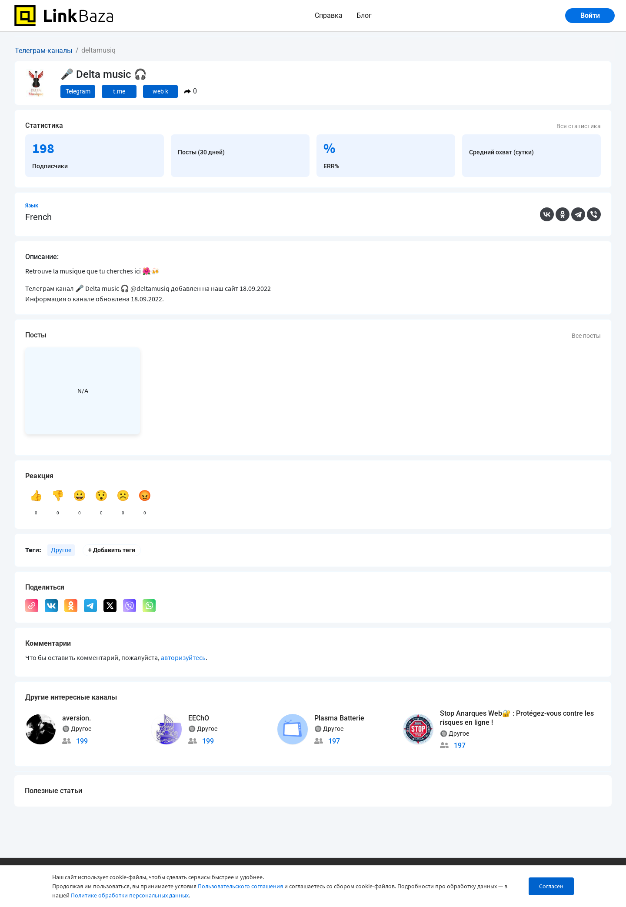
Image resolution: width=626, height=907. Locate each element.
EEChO (198, 718)
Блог (364, 15)
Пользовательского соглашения (240, 886)
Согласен (551, 886)
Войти (590, 15)
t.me (119, 91)
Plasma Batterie (339, 718)
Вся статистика (578, 126)
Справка (329, 15)
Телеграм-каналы (43, 51)
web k (160, 91)
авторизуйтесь (183, 657)
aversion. (76, 718)
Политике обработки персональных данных (130, 895)
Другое (61, 550)
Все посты (586, 335)
